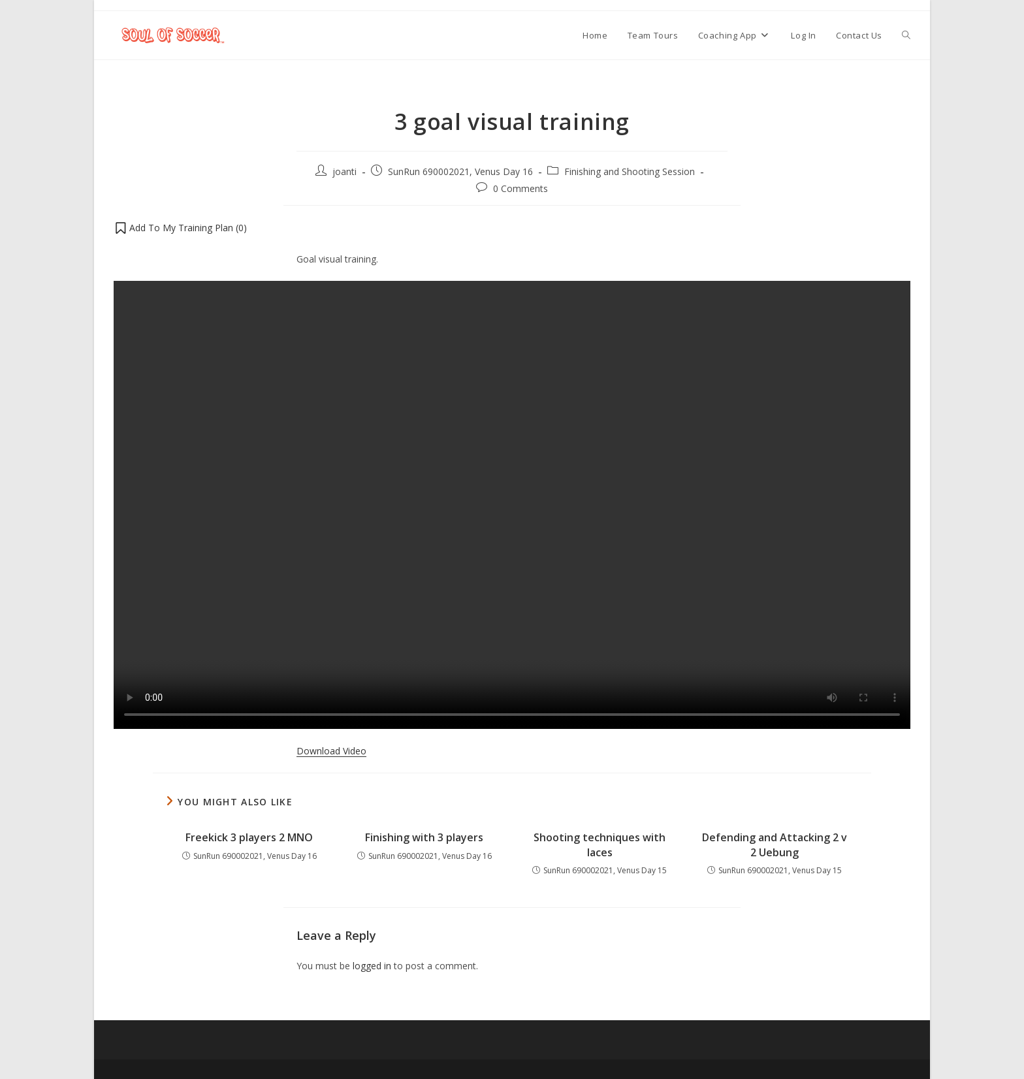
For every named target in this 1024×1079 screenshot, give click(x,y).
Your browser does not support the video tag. (512, 505)
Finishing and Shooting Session (629, 171)
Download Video (331, 751)
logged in (372, 965)
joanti (344, 171)
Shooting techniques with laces (599, 844)
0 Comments (520, 188)
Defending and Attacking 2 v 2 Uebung (774, 844)
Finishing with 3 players (424, 837)
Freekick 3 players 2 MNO (249, 837)
